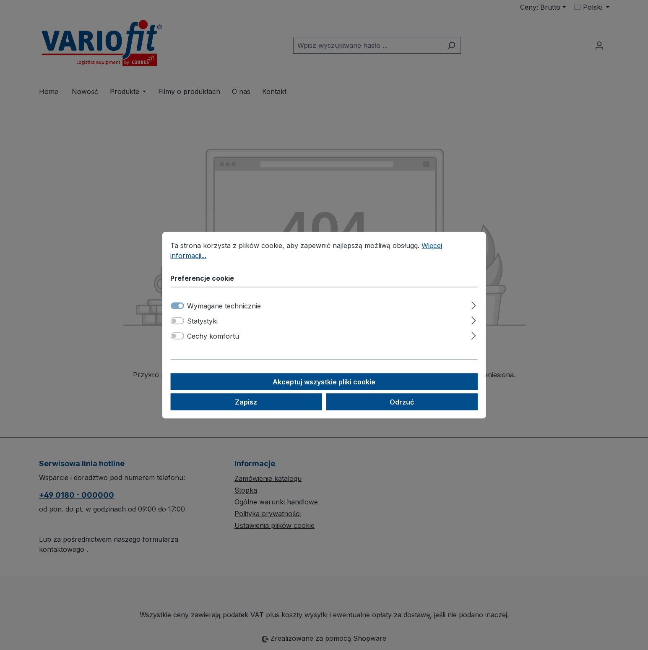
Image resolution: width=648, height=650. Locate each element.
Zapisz (246, 401)
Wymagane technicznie (224, 305)
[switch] (177, 320)
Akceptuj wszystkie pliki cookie (324, 381)
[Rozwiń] (474, 304)
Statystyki (202, 320)
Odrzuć (402, 401)
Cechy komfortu (213, 336)
